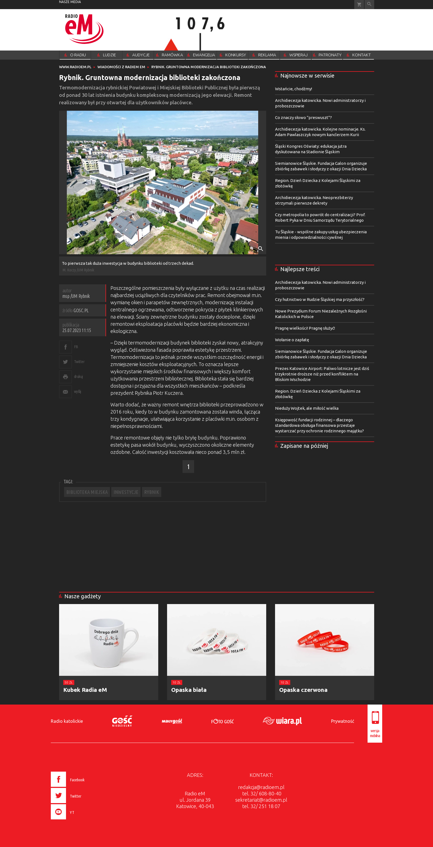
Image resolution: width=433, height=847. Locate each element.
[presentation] (79, 820)
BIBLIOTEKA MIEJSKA (87, 492)
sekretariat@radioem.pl (261, 800)
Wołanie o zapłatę (292, 339)
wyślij (77, 391)
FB (76, 346)
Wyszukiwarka (369, 4)
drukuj (78, 376)
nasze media (70, 2)
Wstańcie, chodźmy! (293, 88)
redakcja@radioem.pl (261, 787)
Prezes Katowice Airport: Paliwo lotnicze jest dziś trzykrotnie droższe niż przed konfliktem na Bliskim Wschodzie (322, 374)
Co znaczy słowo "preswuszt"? (303, 117)
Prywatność (342, 721)
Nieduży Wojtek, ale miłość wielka (307, 408)
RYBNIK (151, 492)
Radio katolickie (67, 721)
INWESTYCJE (125, 492)
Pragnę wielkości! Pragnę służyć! (305, 328)
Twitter (79, 361)
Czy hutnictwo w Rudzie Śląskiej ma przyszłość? (320, 299)
